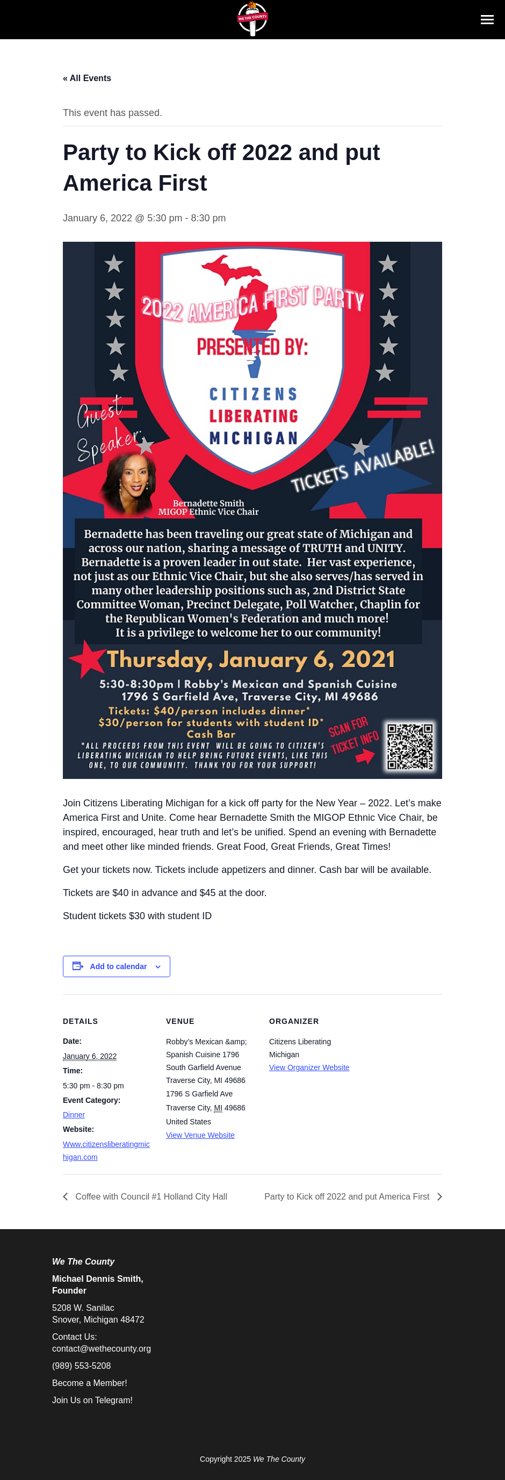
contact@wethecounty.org (101, 1348)
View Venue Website (200, 1135)
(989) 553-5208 (81, 1365)
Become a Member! (89, 1383)
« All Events (87, 78)
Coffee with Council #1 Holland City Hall (150, 1196)
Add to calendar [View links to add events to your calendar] (118, 966)
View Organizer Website (309, 1067)
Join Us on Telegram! (92, 1400)
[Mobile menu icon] (487, 19)
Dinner (74, 1114)
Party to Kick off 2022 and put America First (348, 1196)
